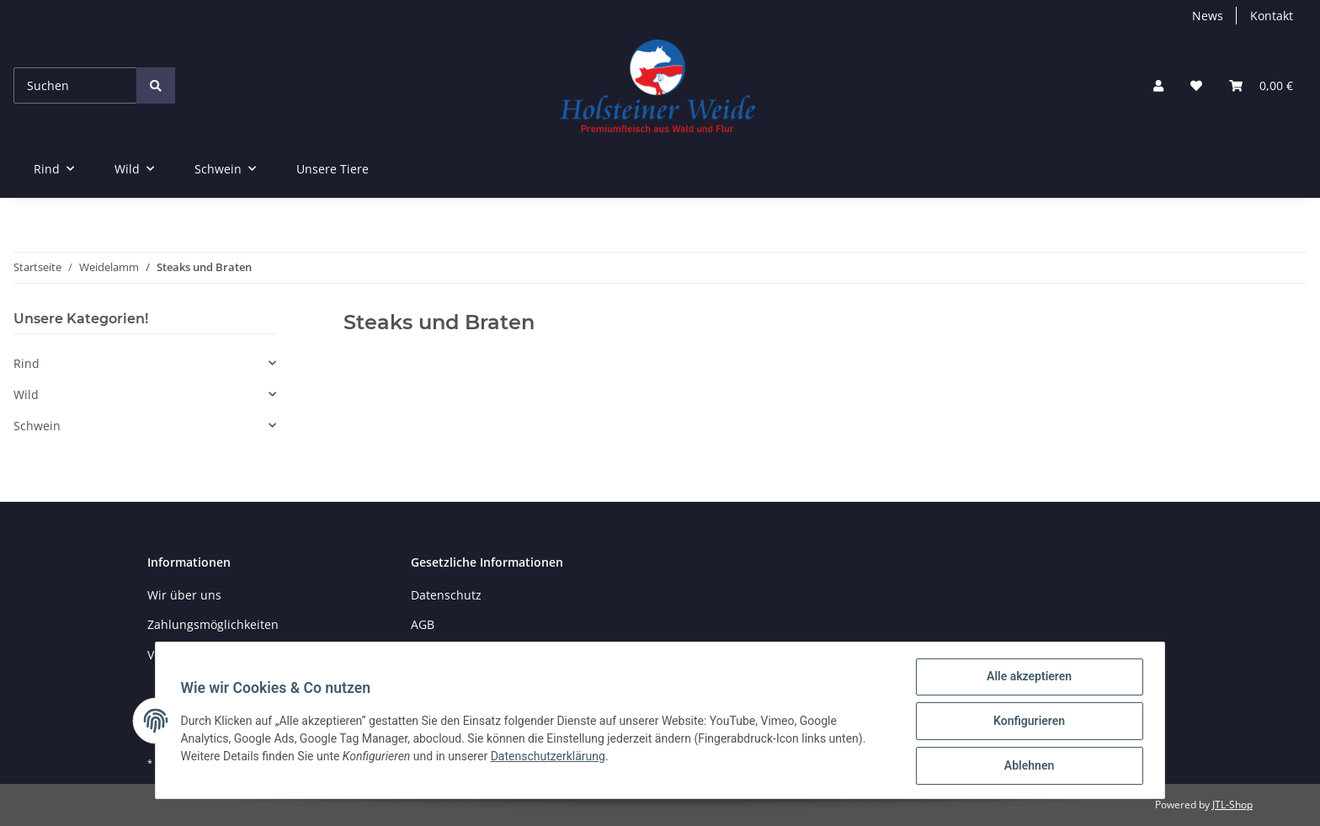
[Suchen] (75, 85)
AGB (422, 624)
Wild (26, 394)
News (1207, 16)
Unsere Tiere (332, 169)
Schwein (37, 426)
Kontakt (1271, 16)
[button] (1158, 85)
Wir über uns (184, 595)
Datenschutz (446, 595)
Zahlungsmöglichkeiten (213, 624)
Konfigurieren (1026, 722)
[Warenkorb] (1261, 85)
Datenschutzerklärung (549, 758)
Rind (26, 363)
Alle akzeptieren (1026, 678)
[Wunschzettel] (1196, 85)
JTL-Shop (1232, 804)
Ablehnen (1026, 766)
